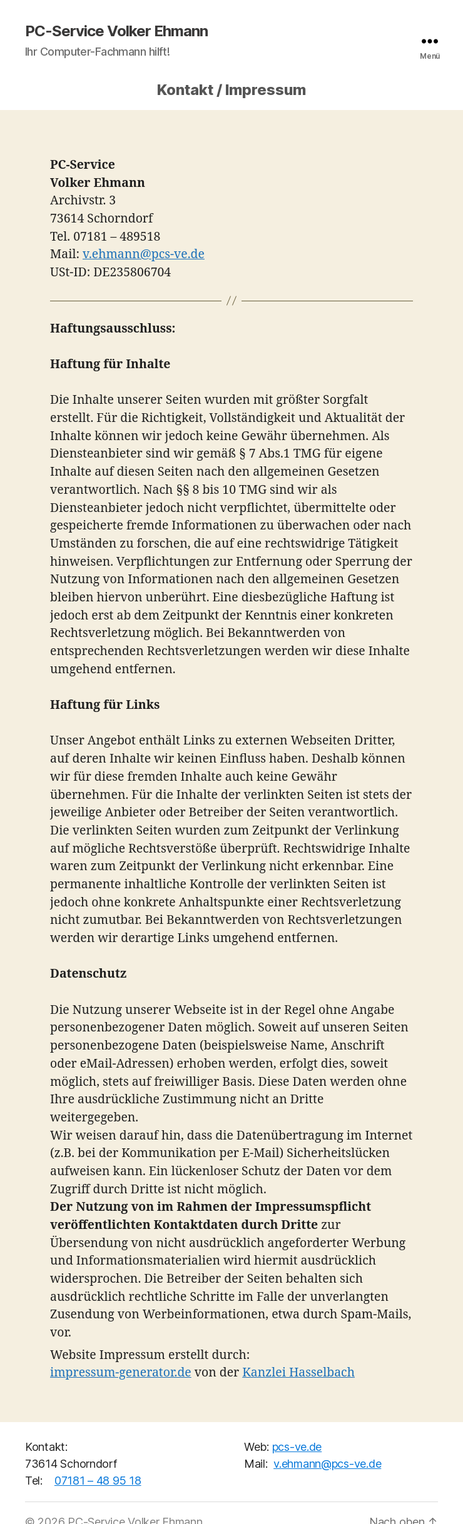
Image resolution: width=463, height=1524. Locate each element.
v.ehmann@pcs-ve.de (144, 254)
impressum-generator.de (120, 1372)
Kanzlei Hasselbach (298, 1372)
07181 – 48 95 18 (97, 1480)
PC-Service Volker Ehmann (116, 31)
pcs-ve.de (297, 1446)
